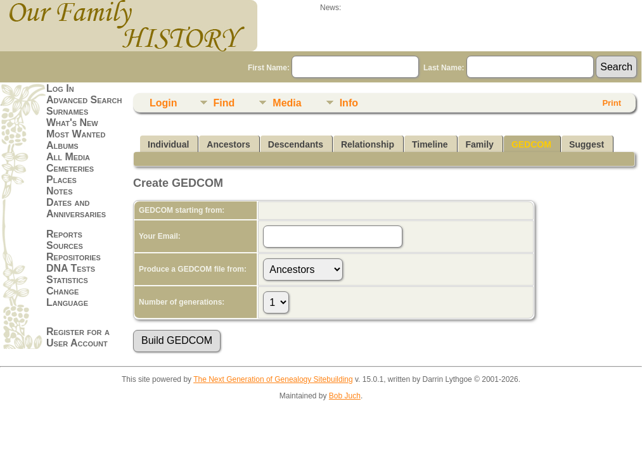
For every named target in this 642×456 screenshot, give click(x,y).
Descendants (295, 144)
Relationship (367, 144)
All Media (68, 156)
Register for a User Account (78, 337)
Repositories (73, 256)
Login (163, 103)
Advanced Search (84, 99)
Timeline (430, 144)
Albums (62, 145)
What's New (72, 122)
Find (224, 103)
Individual (168, 144)
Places (61, 179)
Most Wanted (75, 134)
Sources (64, 245)
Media (287, 103)
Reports (64, 234)
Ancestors (228, 144)
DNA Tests (70, 268)
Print (611, 103)
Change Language (67, 297)
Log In (60, 88)
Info (349, 103)
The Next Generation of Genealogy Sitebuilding (273, 379)
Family (480, 144)
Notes (59, 191)
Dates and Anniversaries (76, 208)
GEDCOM (531, 144)
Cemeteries (70, 168)
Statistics (67, 279)
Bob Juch (345, 395)
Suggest (586, 144)
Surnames (67, 111)
